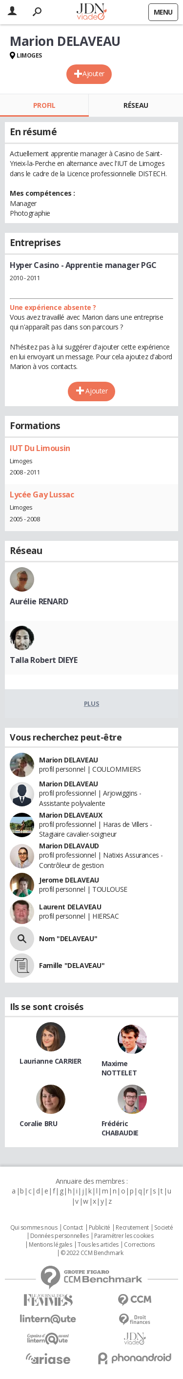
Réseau (135, 105)
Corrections (139, 1244)
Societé (163, 1227)
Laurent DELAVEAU (70, 906)
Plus (91, 703)
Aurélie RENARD (39, 601)
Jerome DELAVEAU (69, 880)
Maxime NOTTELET (119, 1068)
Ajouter (93, 73)
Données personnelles (59, 1236)
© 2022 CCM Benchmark (92, 1253)
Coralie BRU (38, 1123)
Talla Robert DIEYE (43, 660)
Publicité (99, 1227)
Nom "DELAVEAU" (68, 938)
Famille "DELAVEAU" (71, 965)
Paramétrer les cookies (124, 1236)
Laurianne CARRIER (50, 1061)
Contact (73, 1227)
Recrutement (132, 1227)
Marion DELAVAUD (69, 845)
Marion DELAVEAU (68, 759)
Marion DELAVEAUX (70, 815)
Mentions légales (50, 1244)
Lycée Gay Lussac (42, 494)
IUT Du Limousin (40, 448)
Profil (44, 105)
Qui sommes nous (34, 1227)
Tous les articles (98, 1244)
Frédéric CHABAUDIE (120, 1128)
